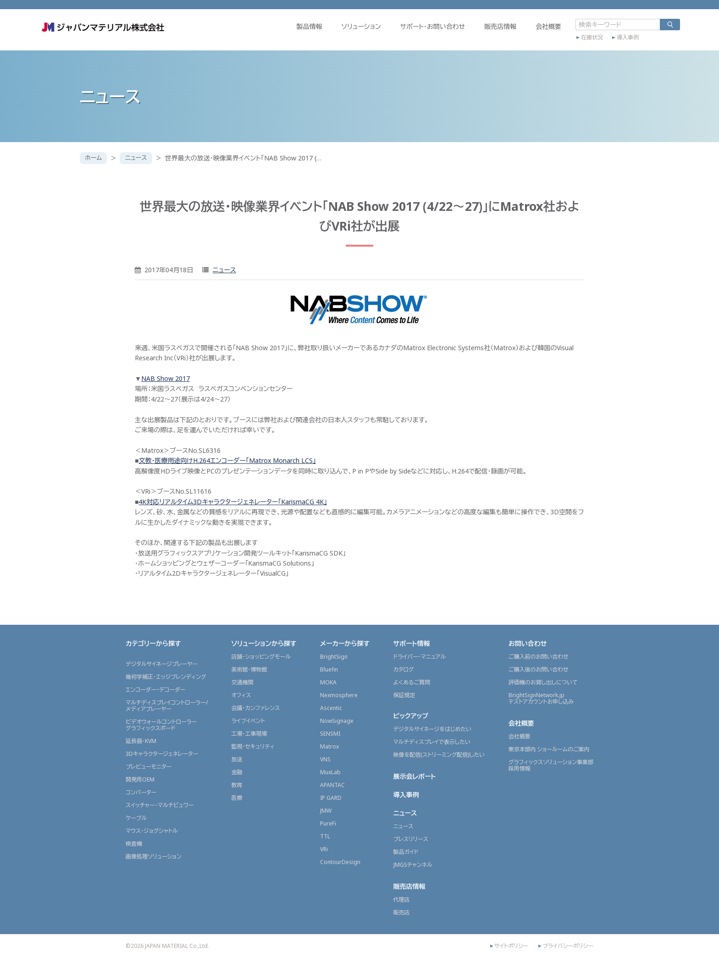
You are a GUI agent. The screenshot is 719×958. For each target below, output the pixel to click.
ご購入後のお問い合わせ (539, 669)
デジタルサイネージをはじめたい (432, 729)
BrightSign (334, 657)
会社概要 (507, 35)
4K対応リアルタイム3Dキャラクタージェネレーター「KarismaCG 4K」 (232, 501)
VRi (324, 849)
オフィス (241, 695)
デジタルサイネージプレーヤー (162, 664)
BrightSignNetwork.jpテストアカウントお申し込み (541, 698)
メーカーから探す (345, 643)
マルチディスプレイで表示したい (432, 742)
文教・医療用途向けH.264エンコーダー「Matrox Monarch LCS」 (226, 460)
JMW (326, 811)
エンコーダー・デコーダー (155, 690)
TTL (325, 836)
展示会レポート (414, 776)
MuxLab (330, 772)
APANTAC (332, 785)
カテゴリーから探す (153, 643)
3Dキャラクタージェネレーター (162, 754)
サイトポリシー (511, 946)
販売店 (401, 912)
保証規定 (404, 695)
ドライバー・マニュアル (419, 657)
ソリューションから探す (263, 643)
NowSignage (337, 721)
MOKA (328, 682)
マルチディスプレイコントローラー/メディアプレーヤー (167, 706)
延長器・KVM (141, 741)
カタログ (403, 669)
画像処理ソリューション (154, 856)
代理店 (401, 899)
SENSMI (330, 734)
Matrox (329, 746)
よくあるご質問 (412, 682)
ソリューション (320, 35)
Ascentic (331, 708)
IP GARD (331, 798)
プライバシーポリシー (567, 946)
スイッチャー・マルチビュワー (160, 805)
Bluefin (329, 669)
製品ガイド (406, 852)
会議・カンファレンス (255, 708)
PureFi (328, 823)
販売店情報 (459, 35)
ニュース (138, 158)
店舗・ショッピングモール (261, 657)
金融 (236, 772)
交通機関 (242, 682)
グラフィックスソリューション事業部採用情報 (551, 765)
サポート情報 (411, 643)
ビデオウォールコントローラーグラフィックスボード (161, 725)
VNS (325, 759)
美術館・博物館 (249, 669)
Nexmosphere (339, 695)
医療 (236, 798)
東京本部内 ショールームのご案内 (549, 749)
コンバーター (141, 792)
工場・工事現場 (249, 734)
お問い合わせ (528, 643)
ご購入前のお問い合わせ (539, 657)
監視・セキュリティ (252, 746)
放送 (236, 759)
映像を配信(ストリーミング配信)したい (439, 755)
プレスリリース (410, 839)
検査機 (134, 844)
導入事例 (587, 44)
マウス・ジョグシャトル (152, 831)
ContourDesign (340, 862)
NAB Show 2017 (165, 378)
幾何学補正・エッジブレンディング (166, 677)
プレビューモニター (148, 767)
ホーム (94, 158)
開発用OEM (140, 779)
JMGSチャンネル (412, 865)
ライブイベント (248, 721)
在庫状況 (551, 44)
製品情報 (268, 35)
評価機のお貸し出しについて (543, 682)
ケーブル (136, 818)
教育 (236, 785)
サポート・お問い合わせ (391, 35)
